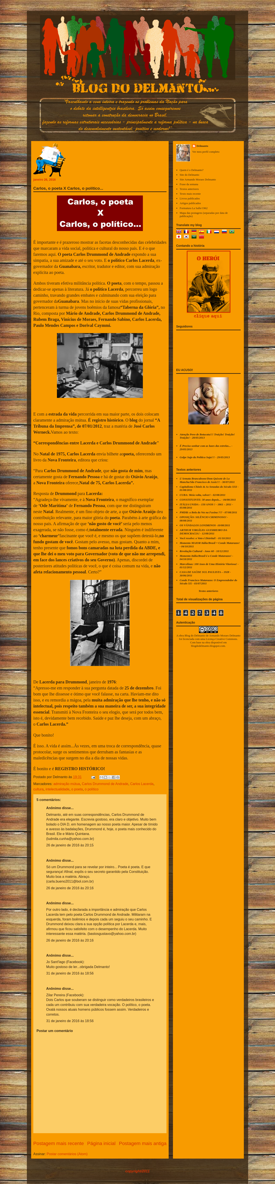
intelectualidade (57, 789)
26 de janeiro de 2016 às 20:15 (70, 845)
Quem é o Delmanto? (191, 170)
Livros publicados (190, 198)
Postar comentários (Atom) (67, 1154)
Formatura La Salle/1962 (194, 208)
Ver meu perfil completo (206, 151)
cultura (38, 789)
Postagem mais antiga (143, 1143)
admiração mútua (66, 784)
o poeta (77, 789)
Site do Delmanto (189, 174)
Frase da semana (189, 184)
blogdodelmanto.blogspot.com (208, 645)
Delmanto (202, 145)
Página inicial (101, 1143)
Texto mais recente (190, 193)
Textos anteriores (189, 189)
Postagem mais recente (58, 1143)
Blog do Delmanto (195, 635)
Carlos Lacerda (142, 784)
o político (91, 789)
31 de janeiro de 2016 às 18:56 (70, 973)
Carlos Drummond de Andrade (105, 784)
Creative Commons (226, 639)
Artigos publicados (190, 203)
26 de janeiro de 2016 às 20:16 (70, 888)
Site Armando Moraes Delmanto (198, 179)
